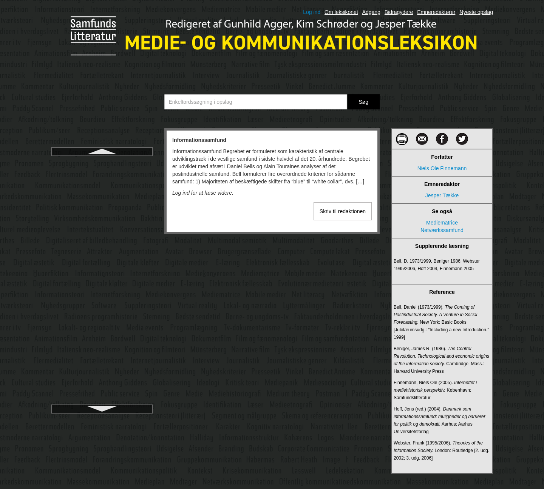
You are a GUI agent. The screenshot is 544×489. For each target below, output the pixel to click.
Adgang (371, 12)
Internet (102, 299)
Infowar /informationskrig (102, 204)
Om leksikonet (341, 12)
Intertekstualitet (102, 354)
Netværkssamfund (442, 230)
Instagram (102, 231)
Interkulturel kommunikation (102, 258)
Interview (102, 367)
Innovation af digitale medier (102, 218)
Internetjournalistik (102, 326)
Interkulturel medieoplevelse (102, 272)
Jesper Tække (442, 195)
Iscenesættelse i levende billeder (101, 394)
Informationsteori (102, 191)
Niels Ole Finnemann (442, 168)
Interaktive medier (102, 245)
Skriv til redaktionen (343, 211)
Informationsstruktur (102, 177)
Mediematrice (442, 223)
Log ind (311, 12)
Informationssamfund (102, 163)
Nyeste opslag (476, 12)
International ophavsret (102, 286)
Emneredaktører (436, 12)
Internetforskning (102, 313)
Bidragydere (399, 12)
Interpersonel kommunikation (102, 340)
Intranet (102, 381)
